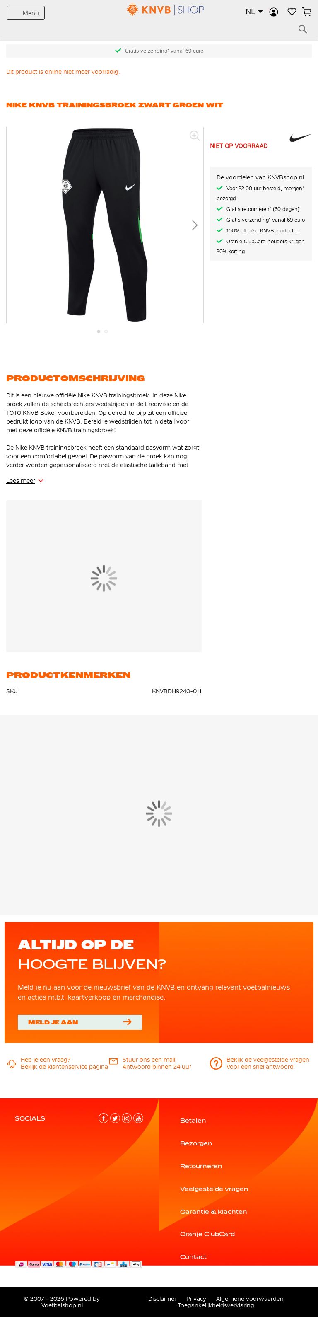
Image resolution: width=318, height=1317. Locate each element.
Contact (193, 1257)
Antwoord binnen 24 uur (157, 1066)
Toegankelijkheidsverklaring (216, 1305)
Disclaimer (162, 1298)
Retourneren (201, 1166)
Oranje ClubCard (207, 1234)
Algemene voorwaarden (250, 1298)
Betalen (193, 1120)
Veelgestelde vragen (214, 1189)
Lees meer (20, 480)
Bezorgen (196, 1143)
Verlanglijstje (291, 12)
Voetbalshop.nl (62, 1305)
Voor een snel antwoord (260, 1066)
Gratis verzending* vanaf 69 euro (164, 51)
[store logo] (159, 10)
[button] (254, 12)
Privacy (196, 1298)
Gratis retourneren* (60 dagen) (262, 209)
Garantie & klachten (213, 1211)
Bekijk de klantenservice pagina (64, 1066)
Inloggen (274, 12)
